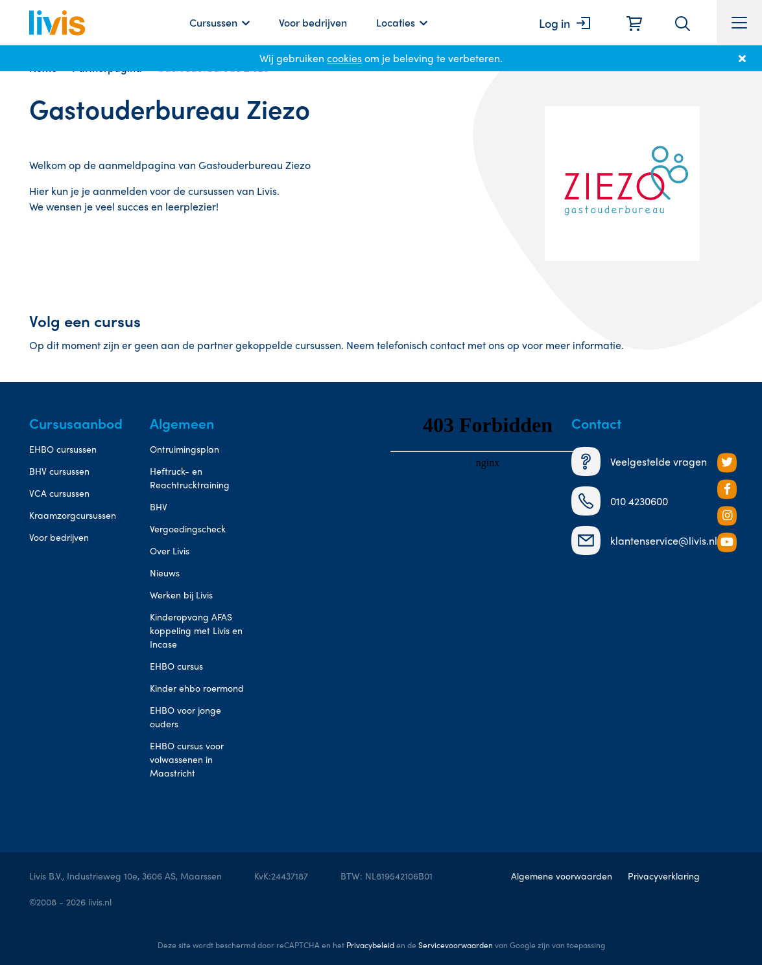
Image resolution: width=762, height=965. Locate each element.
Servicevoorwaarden (455, 945)
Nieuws (165, 572)
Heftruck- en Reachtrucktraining (190, 477)
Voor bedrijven (313, 22)
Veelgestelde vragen (639, 461)
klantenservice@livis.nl (644, 540)
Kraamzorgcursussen (72, 514)
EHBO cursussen (63, 448)
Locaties (395, 22)
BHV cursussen (59, 470)
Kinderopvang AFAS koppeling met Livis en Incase (196, 630)
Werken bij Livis (181, 594)
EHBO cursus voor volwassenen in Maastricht (187, 759)
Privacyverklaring (664, 875)
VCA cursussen (59, 492)
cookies (344, 58)
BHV (158, 506)
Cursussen (213, 22)
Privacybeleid (370, 945)
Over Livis (169, 550)
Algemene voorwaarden (561, 875)
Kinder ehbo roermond (197, 687)
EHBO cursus (176, 665)
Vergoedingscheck (188, 528)
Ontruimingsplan (184, 448)
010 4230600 (619, 501)
